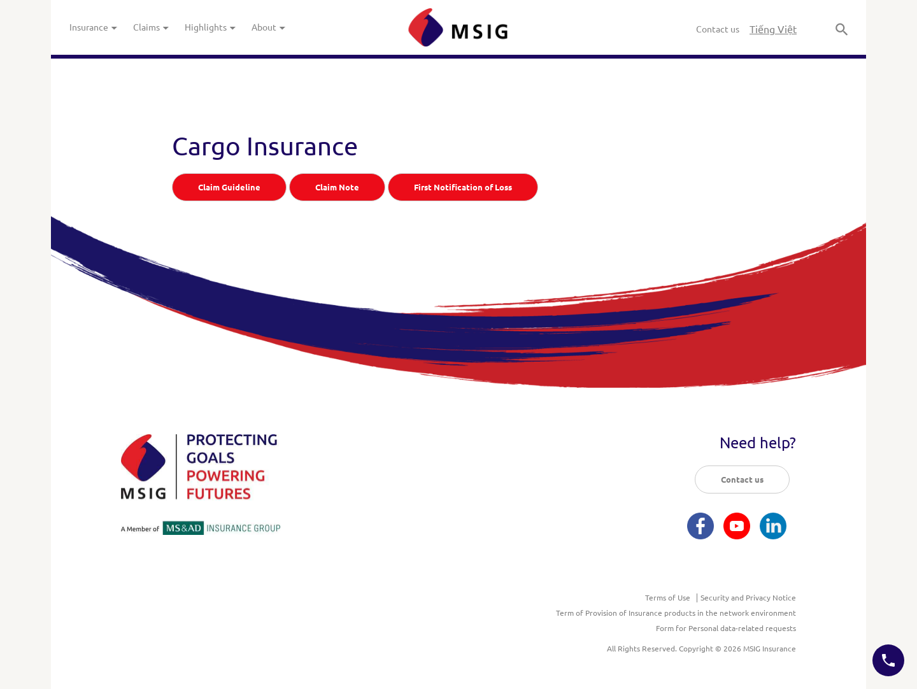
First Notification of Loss (463, 187)
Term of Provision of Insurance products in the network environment (676, 613)
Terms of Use (667, 597)
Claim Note (337, 187)
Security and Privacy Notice (748, 597)
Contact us (717, 29)
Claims (151, 27)
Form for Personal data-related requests (726, 628)
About (269, 27)
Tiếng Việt (773, 29)
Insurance (93, 27)
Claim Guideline (229, 187)
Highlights (210, 27)
